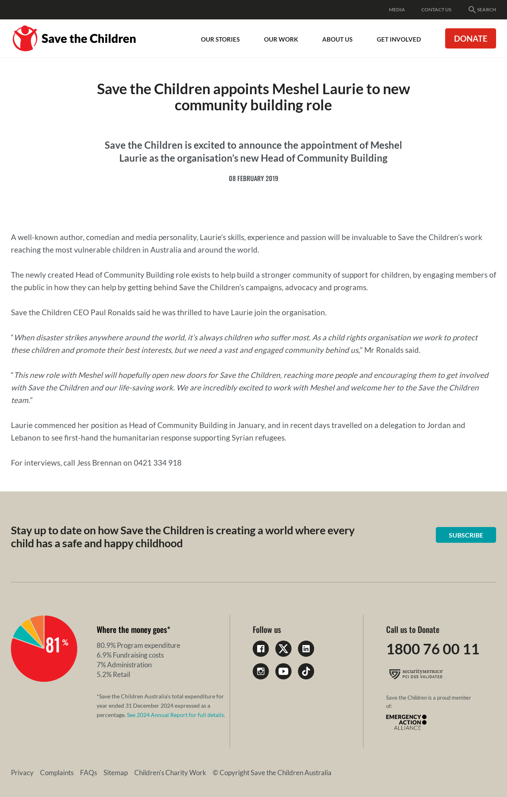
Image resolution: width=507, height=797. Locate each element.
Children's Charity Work (170, 772)
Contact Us (436, 9)
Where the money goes (132, 629)
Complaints (57, 772)
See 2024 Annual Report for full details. (176, 714)
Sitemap (116, 772)
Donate (470, 38)
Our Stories (220, 39)
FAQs (88, 772)
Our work (281, 39)
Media (397, 9)
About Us (337, 39)
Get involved (399, 39)
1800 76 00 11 (433, 649)
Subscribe (466, 535)
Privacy (22, 772)
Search (481, 10)
